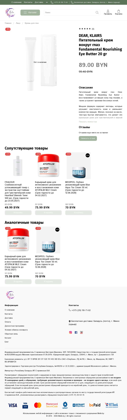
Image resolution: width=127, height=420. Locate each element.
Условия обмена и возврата (16, 330)
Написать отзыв (88, 138)
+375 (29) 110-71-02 (80, 310)
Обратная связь (11, 334)
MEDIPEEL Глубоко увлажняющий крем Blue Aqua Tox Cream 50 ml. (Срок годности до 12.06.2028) (77, 187)
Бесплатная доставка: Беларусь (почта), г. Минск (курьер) (95, 2)
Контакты (28, 2)
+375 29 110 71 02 (59, 2)
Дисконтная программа (14, 326)
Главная (8, 23)
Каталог (30, 12)
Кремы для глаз (32, 23)
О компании (16, 2)
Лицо (18, 23)
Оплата (8, 322)
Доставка (39, 2)
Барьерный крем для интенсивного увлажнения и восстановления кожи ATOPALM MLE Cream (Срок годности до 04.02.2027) (48, 189)
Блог (7, 342)
